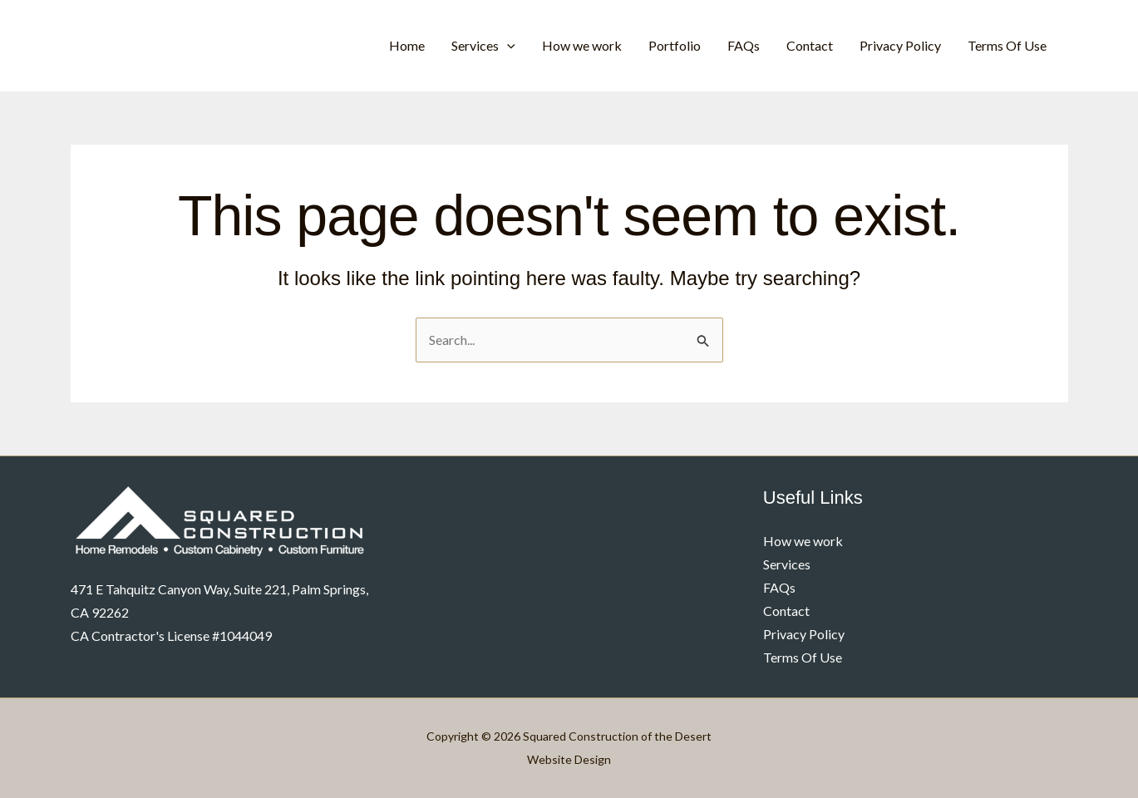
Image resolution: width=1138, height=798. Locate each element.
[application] (507, 45)
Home (407, 45)
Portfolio (674, 45)
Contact (809, 45)
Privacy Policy (900, 45)
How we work (582, 45)
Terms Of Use (1007, 45)
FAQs (743, 45)
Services (483, 45)
